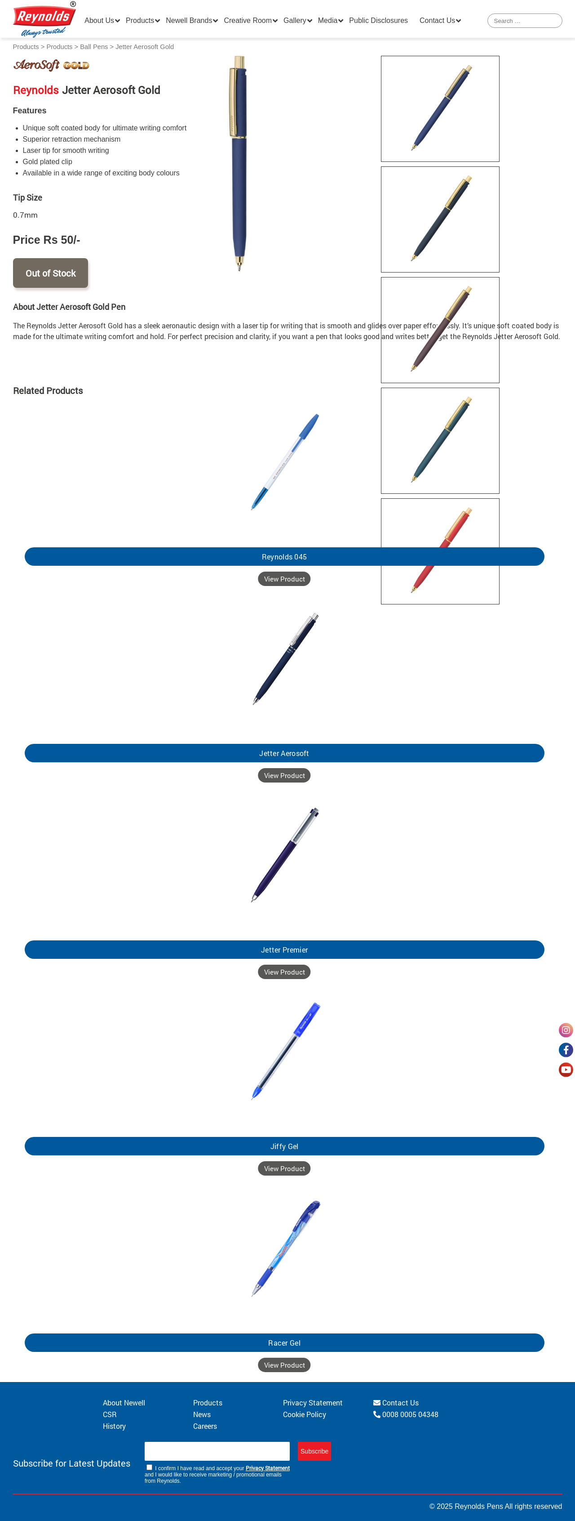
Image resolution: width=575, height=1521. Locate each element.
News (202, 1414)
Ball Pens (94, 46)
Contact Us (437, 20)
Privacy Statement (313, 1402)
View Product (284, 578)
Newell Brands (189, 20)
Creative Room (248, 20)
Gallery (294, 20)
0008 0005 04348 (405, 1414)
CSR (110, 1414)
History (114, 1426)
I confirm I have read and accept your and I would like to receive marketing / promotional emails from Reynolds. (217, 1474)
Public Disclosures (378, 20)
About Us (99, 20)
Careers (205, 1426)
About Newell (124, 1402)
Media (328, 20)
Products (140, 20)
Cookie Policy (304, 1414)
